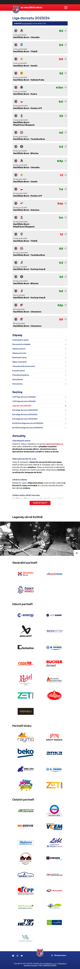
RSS (40, 965)
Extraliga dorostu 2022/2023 (25, 410)
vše (44, 23)
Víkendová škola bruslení (23, 366)
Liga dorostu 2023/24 (21, 406)
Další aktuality (40, 503)
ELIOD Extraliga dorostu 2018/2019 (27, 428)
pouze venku (37, 23)
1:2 (61, 234)
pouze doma (26, 23)
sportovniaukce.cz (54, 444)
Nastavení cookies (49, 965)
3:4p (60, 203)
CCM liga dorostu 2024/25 (24, 401)
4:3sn (59, 87)
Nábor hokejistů (19, 362)
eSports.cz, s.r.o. (51, 963)
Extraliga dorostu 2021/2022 (24, 414)
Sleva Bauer (17, 379)
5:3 (61, 146)
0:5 (61, 59)
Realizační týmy (19, 357)
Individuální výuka (20, 340)
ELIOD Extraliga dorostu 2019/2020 (27, 423)
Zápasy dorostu (19, 353)
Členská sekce (58, 955)
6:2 (61, 291)
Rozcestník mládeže (21, 344)
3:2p (60, 305)
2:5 (61, 319)
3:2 (61, 73)
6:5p (60, 161)
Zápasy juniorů (18, 349)
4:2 (61, 132)
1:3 (61, 175)
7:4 (61, 189)
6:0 (61, 101)
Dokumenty (17, 384)
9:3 (61, 45)
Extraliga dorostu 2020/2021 (25, 419)
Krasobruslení (18, 371)
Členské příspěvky (20, 375)
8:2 (61, 248)
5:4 (61, 217)
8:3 (61, 31)
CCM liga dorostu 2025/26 (24, 397)
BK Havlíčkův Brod (31, 7)
